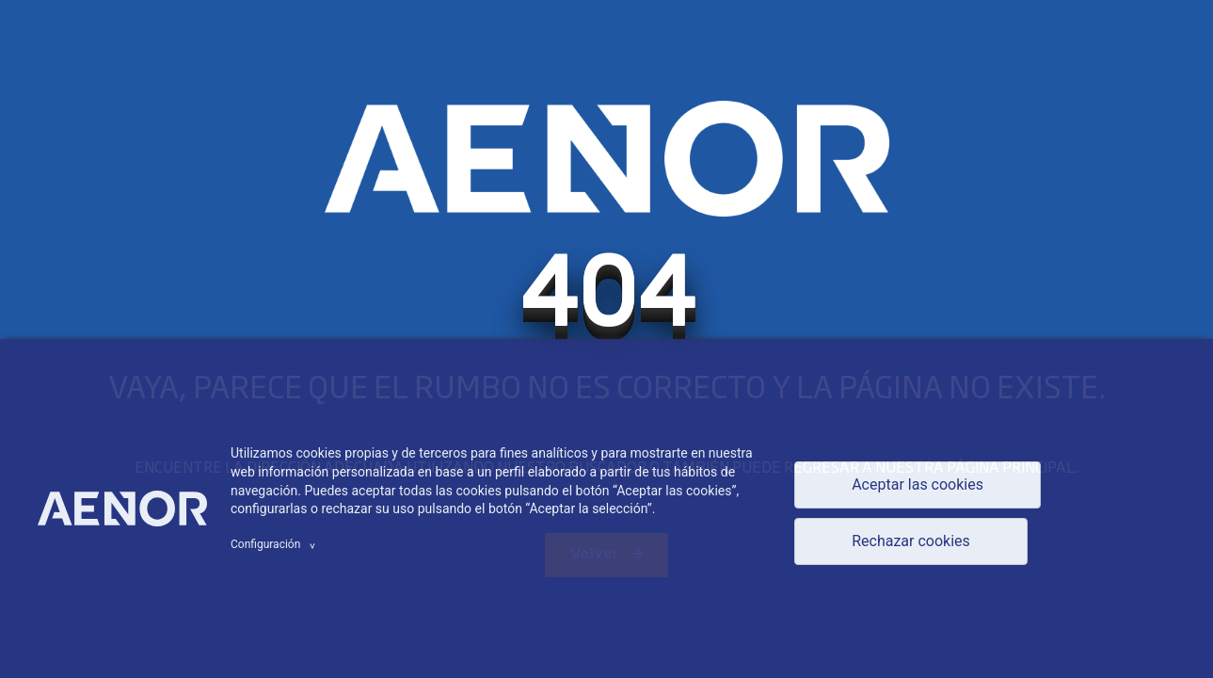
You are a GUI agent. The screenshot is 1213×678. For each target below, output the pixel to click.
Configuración (276, 544)
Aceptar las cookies (917, 484)
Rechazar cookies (911, 541)
